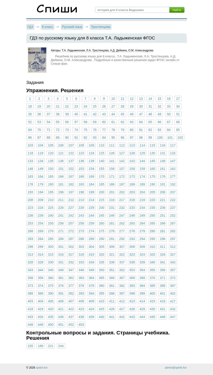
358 (30, 278)
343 (30, 270)
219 (142, 200)
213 (81, 200)
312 (173, 246)
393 (81, 293)
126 (111, 153)
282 (173, 231)
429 (142, 309)
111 (111, 145)
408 (81, 301)
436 (61, 317)
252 (173, 215)
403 (30, 301)
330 (50, 262)
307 (122, 246)
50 (169, 114)
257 (71, 223)
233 (132, 208)
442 (122, 317)
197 (71, 192)
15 (159, 98)
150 (50, 169)
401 (162, 293)
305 (101, 246)
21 (58, 106)
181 (61, 184)
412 (122, 301)
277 (122, 231)
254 (40, 223)
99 (150, 137)
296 (162, 239)
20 (48, 106)
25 (95, 106)
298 (30, 246)
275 (101, 231)
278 (132, 231)
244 (91, 215)
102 (180, 137)
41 (85, 114)
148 (30, 169)
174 (142, 176)
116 (162, 145)
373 (30, 285)
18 (30, 106)
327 (173, 254)
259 (91, 223)
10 (113, 98)
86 (30, 137)
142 (122, 161)
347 (71, 270)
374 (40, 285)
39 (67, 114)
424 (91, 309)
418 (30, 309)
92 (85, 137)
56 (67, 122)
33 (169, 106)
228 (81, 208)
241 (61, 215)
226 (61, 208)
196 (61, 192)
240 (50, 215)
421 (61, 309)
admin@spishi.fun (176, 367)
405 (50, 301)
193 (30, 192)
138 (81, 161)
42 (95, 114)
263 (132, 223)
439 (91, 317)
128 (132, 153)
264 (142, 223)
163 (30, 176)
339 (142, 262)
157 (122, 169)
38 (58, 114)
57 (76, 122)
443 (132, 317)
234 (142, 208)
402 (173, 293)
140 (101, 161)
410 (101, 301)
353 (132, 270)
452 (71, 324)
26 (104, 106)
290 (101, 239)
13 (141, 98)
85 (178, 130)
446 (162, 317)
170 (101, 176)
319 (91, 254)
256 (61, 223)
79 (122, 130)
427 (122, 309)
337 (122, 262)
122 (71, 153)
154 (91, 169)
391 (61, 293)
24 (85, 106)
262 (122, 223)
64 (141, 122)
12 (131, 98)
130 (152, 153)
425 (101, 309)
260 (101, 223)
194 (40, 192)
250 (152, 215)
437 (71, 317)
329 (40, 262)
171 (111, 176)
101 (170, 137)
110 (101, 145)
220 (152, 200)
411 (111, 301)
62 (122, 122)
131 (162, 153)
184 (91, 184)
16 (169, 98)
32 (159, 106)
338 (132, 262)
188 (132, 184)
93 (95, 137)
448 (30, 324)
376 (61, 285)
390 (50, 293)
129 (142, 153)
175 (152, 176)
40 (76, 114)
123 (81, 153)
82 (150, 130)
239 (40, 215)
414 (142, 301)
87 (39, 137)
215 (101, 200)
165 (50, 176)
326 (162, 254)
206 (162, 192)
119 (40, 153)
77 (104, 130)
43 (104, 114)
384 (142, 285)
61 (113, 122)
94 (104, 137)
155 (101, 169)
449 (40, 324)
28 (122, 106)
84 (169, 130)
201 (111, 192)
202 (122, 192)
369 (142, 278)
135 (50, 161)
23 (76, 106)
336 (111, 262)
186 (111, 184)
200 (101, 192)
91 (76, 137)
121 (61, 153)
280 (152, 231)
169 (91, 176)
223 (30, 208)
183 (81, 184)
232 (122, 208)
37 (48, 114)
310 (152, 246)
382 (122, 285)
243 (81, 215)
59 (95, 122)
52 (30, 122)
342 (173, 262)
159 (142, 169)
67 (169, 122)
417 (173, 301)
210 (50, 200)
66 (159, 122)
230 (101, 208)
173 (132, 176)
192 (173, 184)
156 (111, 169)
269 (40, 231)
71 (48, 130)
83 (159, 130)
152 (71, 169)
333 (81, 262)
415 (152, 301)
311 (162, 246)
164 (40, 176)
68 (178, 122)
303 (81, 246)
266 (162, 223)
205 (152, 192)
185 (101, 184)
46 (131, 114)
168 (81, 176)
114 (142, 145)
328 (30, 262)
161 (162, 169)
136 (61, 161)
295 (152, 239)
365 (101, 278)
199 (91, 192)
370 (152, 278)
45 (122, 114)
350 (101, 270)
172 (122, 176)
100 (160, 137)
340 (152, 262)
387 (173, 285)
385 (152, 285)
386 (162, 285)
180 (50, 184)
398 (132, 293)
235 (152, 208)
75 (85, 130)
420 (50, 309)
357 (173, 270)
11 (122, 98)
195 (50, 192)
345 (50, 270)
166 (61, 176)
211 (61, 200)
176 (162, 176)
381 (111, 285)
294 (142, 239)
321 (111, 254)
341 (162, 262)
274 (91, 231)
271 (61, 231)
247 (122, 215)
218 (132, 200)
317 (71, 254)
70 (39, 130)
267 (173, 223)
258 (81, 223)
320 (101, 254)
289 (91, 239)
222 (173, 200)
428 (132, 309)
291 (111, 239)
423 (81, 309)
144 (142, 161)
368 (132, 278)
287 (71, 239)
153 (81, 169)
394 (91, 293)
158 (132, 169)
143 (132, 161)
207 (173, 192)
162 (173, 169)
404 (40, 301)
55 (58, 122)
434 (40, 317)
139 (91, 161)
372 (173, 278)
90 (67, 137)
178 (30, 184)
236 (162, 208)
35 (30, 114)
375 (50, 285)
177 (173, 176)
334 (91, 262)
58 (85, 122)
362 (71, 278)
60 (104, 122)
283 (30, 239)
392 (71, 293)
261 (111, 223)
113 (132, 145)
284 (40, 239)
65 (150, 122)
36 (39, 114)
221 (162, 200)
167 (71, 176)
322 (122, 254)
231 (111, 208)
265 (152, 223)
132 (173, 153)
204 (142, 192)
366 (111, 278)
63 (131, 122)
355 (152, 270)
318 (81, 254)
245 (101, 215)
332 (71, 262)
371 (162, 278)
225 (50, 208)
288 (81, 239)
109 (91, 145)
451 (61, 324)
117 (173, 145)
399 (142, 293)
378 (81, 285)
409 (91, 301)
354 (142, 270)
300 (50, 246)
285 (50, 239)
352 (122, 270)
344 (40, 270)
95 (113, 137)
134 (40, 161)
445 (152, 317)
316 (61, 254)
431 (162, 309)
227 (71, 208)
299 (40, 246)
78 (113, 130)
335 (101, 262)
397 (122, 293)
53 (39, 122)
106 (61, 145)
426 (111, 309)
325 (152, 254)
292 (122, 239)
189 (142, 184)
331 (61, 262)
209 (40, 200)
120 (50, 153)
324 (142, 254)
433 (30, 317)
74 (76, 130)
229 (91, 208)
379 (91, 285)
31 (150, 106)
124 (91, 153)
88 (48, 137)
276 (111, 231)
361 (61, 278)
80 (131, 130)
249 (142, 215)
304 (91, 246)
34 (178, 106)
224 (40, 208)
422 (71, 309)
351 (111, 270)
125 (101, 153)
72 (58, 130)
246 (111, 215)
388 (30, 293)
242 (71, 215)
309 (142, 246)
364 (91, 278)
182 (71, 184)
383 (132, 285)
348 (81, 270)
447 (173, 317)
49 (159, 114)
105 (50, 145)
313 (30, 254)
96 (122, 137)
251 (162, 215)
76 (95, 130)
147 (173, 161)
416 (162, 301)
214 (91, 200)
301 (61, 246)
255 (50, 223)
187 (122, 184)
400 (152, 293)
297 (173, 239)
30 (141, 106)
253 (30, 223)
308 (132, 246)
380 (101, 285)
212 (71, 200)
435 (50, 317)
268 (30, 231)
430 (152, 309)
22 (67, 106)
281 (162, 231)
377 (71, 285)
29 (131, 106)
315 (50, 254)
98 (141, 137)
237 (173, 208)
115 (152, 145)
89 (58, 137)
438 (81, 317)
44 (113, 114)
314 (40, 254)
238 (30, 215)
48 (150, 114)
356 (162, 270)
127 (122, 153)
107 (71, 145)
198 (81, 192)
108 (81, 145)
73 (67, 130)
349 (91, 270)
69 (30, 130)
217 (122, 200)
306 (111, 246)
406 (61, 301)
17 (178, 98)
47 (141, 114)
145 (152, 161)
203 (132, 192)
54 (48, 122)
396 (111, 293)
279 (142, 231)
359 (40, 278)
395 (101, 293)
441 (111, 317)
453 (81, 324)
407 (71, 301)
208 (30, 200)
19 (39, 106)
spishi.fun (42, 367)
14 (150, 98)
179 (40, 184)
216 (111, 200)
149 (40, 169)
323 (132, 254)
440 (101, 317)
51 (178, 114)
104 (40, 145)
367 (122, 278)
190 (152, 184)
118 (30, 153)
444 (142, 317)
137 (71, 161)
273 (81, 231)
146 (162, 161)
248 (132, 215)
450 (50, 324)
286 (61, 239)
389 (40, 293)
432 (173, 309)
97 (131, 137)
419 (40, 309)
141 (111, 161)
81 (141, 130)
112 (122, 145)
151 (61, 169)
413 (132, 301)
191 (162, 184)
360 (50, 278)
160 (152, 169)
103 (30, 145)
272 (71, 231)
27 (113, 106)
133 (30, 161)
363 (81, 278)
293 (132, 239)
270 (50, 231)
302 (71, 246)
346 (61, 270)
